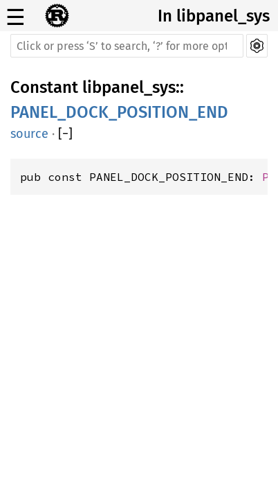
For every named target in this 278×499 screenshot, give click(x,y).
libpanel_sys (129, 87)
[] (65, 133)
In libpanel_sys (214, 16)
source (29, 133)
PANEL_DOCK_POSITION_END (119, 112)
